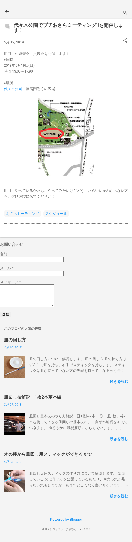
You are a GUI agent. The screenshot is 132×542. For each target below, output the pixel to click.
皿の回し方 (15, 339)
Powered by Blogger (66, 519)
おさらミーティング (22, 213)
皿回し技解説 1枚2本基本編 (32, 397)
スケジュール (56, 213)
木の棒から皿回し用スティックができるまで (48, 454)
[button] (125, 40)
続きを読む (119, 381)
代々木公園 (13, 89)
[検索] (125, 13)
